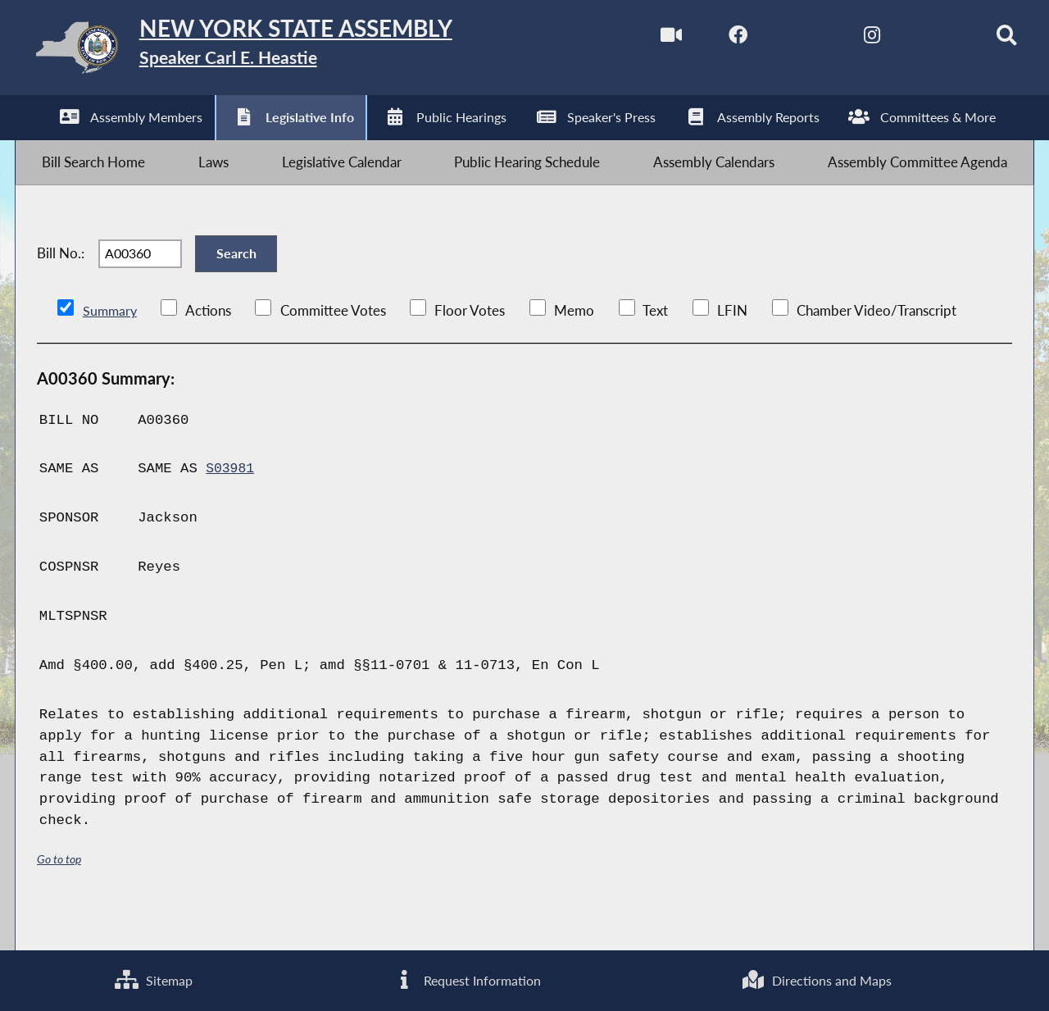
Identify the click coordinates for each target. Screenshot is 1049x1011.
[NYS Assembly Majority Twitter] (778, 39)
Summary (111, 346)
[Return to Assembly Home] (275, 51)
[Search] (983, 39)
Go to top (59, 895)
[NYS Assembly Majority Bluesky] (915, 39)
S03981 (231, 504)
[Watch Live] (640, 39)
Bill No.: (60, 280)
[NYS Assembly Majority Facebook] (709, 39)
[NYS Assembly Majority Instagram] (846, 39)
